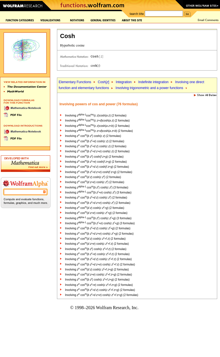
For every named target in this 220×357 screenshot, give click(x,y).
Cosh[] (103, 82)
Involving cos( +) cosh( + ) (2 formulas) (97, 243)
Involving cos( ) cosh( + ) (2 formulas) (95, 238)
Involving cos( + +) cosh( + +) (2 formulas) (101, 295)
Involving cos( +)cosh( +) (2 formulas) (99, 130)
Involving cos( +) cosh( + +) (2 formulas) (98, 274)
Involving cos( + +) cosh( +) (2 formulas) (98, 172)
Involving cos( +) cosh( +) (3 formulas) (100, 223)
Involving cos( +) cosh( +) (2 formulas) (96, 161)
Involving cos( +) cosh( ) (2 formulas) (94, 141)
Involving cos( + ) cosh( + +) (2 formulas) (100, 289)
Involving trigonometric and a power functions (149, 88)
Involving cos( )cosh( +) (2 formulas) (97, 125)
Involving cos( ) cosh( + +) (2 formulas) (97, 269)
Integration (124, 82)
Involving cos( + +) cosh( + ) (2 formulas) (100, 264)
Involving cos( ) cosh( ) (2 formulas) (93, 135)
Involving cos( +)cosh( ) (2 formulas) (97, 120)
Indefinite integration (153, 82)
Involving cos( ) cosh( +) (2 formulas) (94, 156)
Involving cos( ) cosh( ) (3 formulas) (96, 187)
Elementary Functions (75, 82)
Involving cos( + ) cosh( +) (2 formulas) (97, 166)
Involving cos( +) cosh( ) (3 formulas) (98, 192)
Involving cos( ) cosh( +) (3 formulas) (98, 218)
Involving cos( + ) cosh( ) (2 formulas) (96, 146)
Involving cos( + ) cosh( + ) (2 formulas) (98, 259)
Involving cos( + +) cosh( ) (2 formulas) (97, 151)
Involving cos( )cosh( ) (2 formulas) (96, 115)
